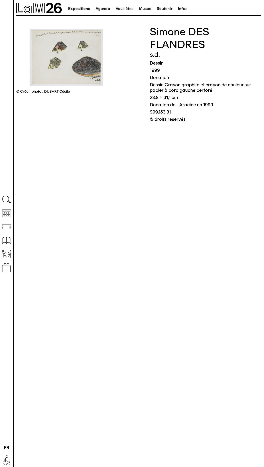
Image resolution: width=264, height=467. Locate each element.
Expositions (79, 8)
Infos (182, 8)
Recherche (6, 199)
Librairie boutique (6, 267)
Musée (145, 8)
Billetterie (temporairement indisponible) (6, 227)
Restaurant (6, 254)
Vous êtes (124, 8)
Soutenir (164, 8)
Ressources (6, 240)
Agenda (103, 8)
